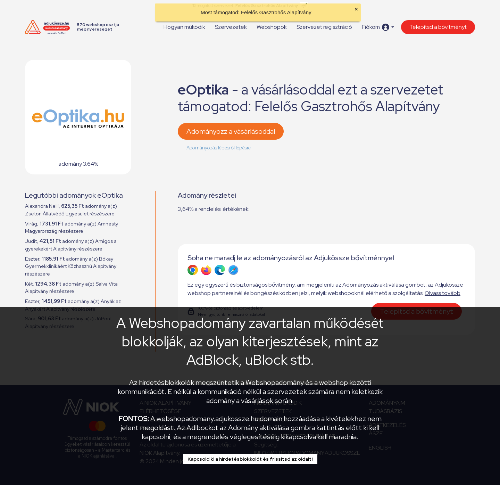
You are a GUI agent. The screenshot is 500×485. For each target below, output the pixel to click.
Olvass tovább (442, 293)
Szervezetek (231, 27)
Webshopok (272, 27)
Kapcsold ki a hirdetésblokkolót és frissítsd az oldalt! (250, 459)
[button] (378, 27)
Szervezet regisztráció (324, 27)
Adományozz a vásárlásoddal (230, 131)
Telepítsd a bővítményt (438, 27)
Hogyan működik (184, 27)
